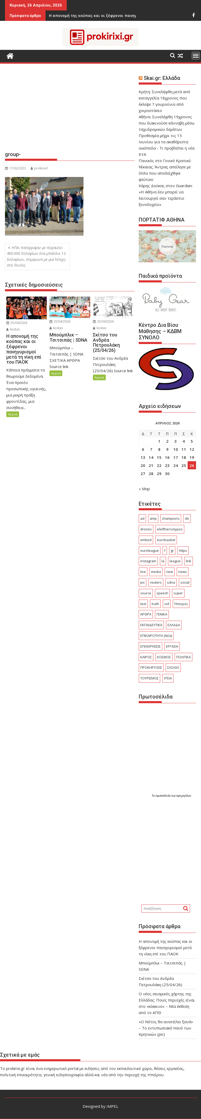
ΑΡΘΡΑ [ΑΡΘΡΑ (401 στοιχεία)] (145, 614)
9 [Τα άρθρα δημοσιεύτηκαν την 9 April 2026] (167, 449)
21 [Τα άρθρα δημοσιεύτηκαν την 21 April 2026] (151, 465)
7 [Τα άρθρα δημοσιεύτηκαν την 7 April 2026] (151, 449)
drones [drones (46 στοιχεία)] (146, 529)
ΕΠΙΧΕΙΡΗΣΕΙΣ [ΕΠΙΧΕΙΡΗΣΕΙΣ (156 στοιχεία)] (150, 646)
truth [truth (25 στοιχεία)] (155, 603)
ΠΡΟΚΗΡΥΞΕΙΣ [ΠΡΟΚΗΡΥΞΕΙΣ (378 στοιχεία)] (151, 667)
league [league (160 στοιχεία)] (175, 561)
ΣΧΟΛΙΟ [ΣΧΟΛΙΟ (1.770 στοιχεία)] (173, 667)
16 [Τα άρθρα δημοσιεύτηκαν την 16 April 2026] (167, 457)
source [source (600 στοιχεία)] (145, 593)
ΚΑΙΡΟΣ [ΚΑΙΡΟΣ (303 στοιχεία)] (146, 657)
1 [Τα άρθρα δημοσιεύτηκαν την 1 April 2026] (159, 441)
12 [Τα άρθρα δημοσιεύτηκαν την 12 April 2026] (191, 449)
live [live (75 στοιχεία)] (143, 571)
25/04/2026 (16, 323)
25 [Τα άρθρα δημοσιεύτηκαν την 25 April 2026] (183, 465)
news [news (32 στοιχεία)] (182, 571)
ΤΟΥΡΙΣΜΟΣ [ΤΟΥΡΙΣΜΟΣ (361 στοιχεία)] (149, 678)
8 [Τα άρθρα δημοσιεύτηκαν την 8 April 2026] (159, 449)
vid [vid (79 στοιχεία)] (166, 603)
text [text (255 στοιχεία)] (143, 603)
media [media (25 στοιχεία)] (156, 571)
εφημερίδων (183, 795)
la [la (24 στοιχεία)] (162, 561)
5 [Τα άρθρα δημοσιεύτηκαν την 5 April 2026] (192, 441)
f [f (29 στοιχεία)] (164, 550)
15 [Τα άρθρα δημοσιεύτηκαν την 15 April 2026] (159, 457)
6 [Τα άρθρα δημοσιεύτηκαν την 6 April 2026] (143, 449)
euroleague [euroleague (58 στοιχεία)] (149, 550)
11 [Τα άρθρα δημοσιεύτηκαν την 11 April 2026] (183, 449)
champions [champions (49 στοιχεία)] (171, 518)
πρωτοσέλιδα (163, 795)
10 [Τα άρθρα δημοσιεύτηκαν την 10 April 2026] (175, 449)
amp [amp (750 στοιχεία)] (153, 518)
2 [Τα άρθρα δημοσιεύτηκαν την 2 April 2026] (167, 441)
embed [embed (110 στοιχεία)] (146, 539)
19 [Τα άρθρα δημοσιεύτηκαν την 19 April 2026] (191, 457)
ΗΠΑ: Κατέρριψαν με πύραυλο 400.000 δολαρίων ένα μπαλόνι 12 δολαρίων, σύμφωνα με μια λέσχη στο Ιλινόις (36, 256)
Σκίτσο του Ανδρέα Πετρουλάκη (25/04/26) (105, 15)
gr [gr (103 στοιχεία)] (172, 550)
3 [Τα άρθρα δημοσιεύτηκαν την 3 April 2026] (175, 441)
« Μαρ (144, 488)
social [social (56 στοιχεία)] (184, 582)
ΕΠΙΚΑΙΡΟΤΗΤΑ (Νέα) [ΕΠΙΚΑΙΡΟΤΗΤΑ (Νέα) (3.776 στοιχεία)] (156, 635)
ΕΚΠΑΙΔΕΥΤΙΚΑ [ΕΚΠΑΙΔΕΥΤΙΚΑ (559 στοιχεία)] (151, 625)
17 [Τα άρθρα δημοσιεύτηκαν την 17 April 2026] (175, 457)
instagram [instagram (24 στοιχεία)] (148, 561)
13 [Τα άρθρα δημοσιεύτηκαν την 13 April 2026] (143, 457)
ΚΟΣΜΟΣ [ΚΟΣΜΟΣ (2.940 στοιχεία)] (164, 657)
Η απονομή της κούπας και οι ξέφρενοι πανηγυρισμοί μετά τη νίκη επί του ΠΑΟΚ (165, 947)
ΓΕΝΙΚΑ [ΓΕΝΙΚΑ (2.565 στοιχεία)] (162, 614)
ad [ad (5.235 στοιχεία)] (142, 518)
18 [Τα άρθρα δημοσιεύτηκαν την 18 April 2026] (183, 457)
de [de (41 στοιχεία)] (187, 518)
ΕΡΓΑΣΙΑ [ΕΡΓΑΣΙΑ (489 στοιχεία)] (172, 646)
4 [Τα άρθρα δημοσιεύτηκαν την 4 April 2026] (183, 441)
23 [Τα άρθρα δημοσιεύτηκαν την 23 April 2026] (167, 465)
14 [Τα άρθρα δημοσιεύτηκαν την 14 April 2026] (151, 457)
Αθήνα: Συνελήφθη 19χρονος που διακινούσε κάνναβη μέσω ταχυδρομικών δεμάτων (166, 123)
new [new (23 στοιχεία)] (169, 571)
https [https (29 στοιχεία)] (183, 550)
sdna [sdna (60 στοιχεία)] (171, 582)
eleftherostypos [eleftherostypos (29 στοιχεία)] (170, 529)
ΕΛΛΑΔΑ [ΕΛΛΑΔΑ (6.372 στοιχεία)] (174, 625)
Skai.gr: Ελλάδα (162, 78)
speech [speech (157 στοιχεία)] (162, 593)
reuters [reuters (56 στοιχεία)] (156, 582)
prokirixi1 (39, 168)
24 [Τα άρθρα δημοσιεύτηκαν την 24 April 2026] (175, 465)
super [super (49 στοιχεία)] (178, 593)
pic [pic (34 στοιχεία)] (142, 582)
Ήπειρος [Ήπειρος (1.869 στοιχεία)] (181, 603)
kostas (13, 329)
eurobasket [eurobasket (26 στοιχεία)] (166, 539)
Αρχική (13, 414)
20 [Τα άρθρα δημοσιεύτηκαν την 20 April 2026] (143, 465)
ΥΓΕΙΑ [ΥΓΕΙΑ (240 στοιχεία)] (168, 678)
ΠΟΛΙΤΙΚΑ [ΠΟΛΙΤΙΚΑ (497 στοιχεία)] (183, 657)
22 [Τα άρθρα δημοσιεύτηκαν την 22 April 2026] (159, 465)
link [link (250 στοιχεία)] (188, 561)
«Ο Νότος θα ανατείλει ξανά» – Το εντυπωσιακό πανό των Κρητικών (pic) (166, 1028)
